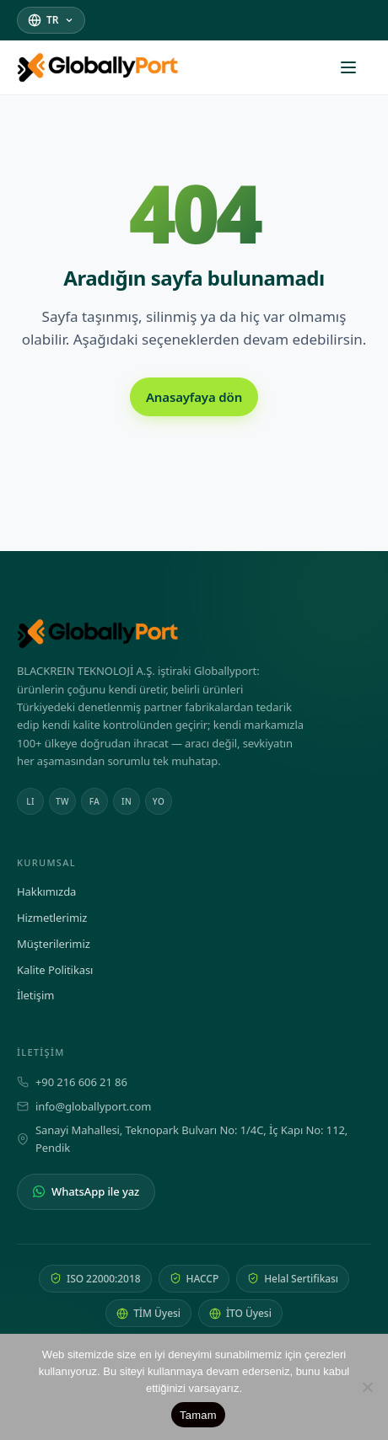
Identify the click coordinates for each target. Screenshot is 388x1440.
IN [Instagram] (126, 801)
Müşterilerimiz (53, 943)
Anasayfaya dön (194, 396)
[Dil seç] (51, 20)
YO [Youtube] (158, 801)
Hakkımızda (46, 891)
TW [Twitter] (62, 801)
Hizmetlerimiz (52, 917)
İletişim (35, 995)
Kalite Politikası (55, 969)
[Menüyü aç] (356, 67)
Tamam (198, 1415)
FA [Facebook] (94, 801)
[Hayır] (366, 1386)
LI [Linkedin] (30, 801)
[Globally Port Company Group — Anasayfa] (194, 633)
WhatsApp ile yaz (86, 1191)
